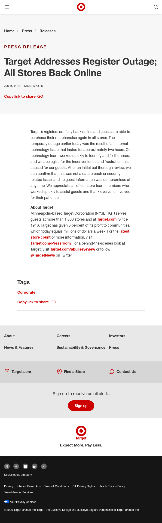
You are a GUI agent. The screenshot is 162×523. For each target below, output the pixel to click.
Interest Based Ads (29, 486)
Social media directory (18, 474)
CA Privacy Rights (84, 486)
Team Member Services (18, 492)
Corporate (26, 292)
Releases (48, 31)
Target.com (106, 219)
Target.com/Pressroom (51, 243)
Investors (117, 336)
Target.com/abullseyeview (72, 249)
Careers (63, 336)
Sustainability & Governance (81, 347)
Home (9, 31)
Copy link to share (23, 96)
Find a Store (71, 371)
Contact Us (122, 371)
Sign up (81, 405)
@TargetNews (43, 255)
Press (27, 31)
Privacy (8, 486)
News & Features (19, 347)
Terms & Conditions (56, 486)
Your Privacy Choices (20, 502)
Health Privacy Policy (112, 486)
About (9, 336)
